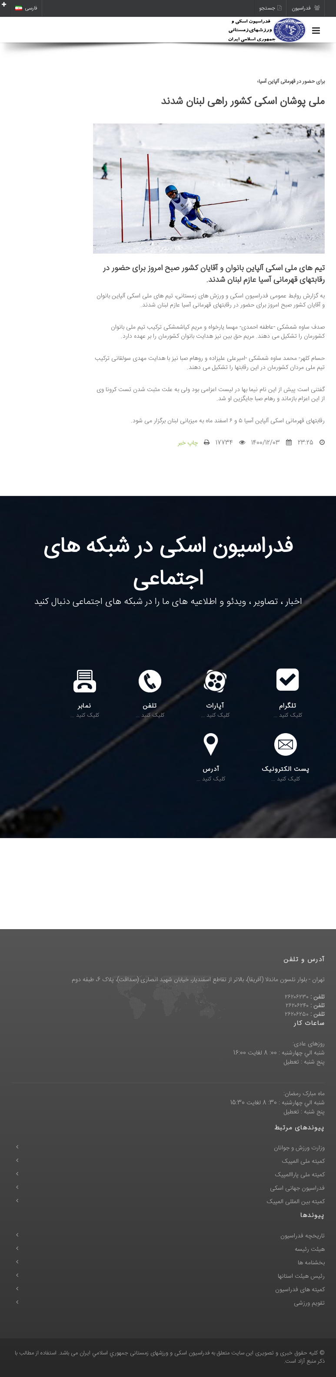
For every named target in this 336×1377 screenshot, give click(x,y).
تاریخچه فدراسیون (302, 1236)
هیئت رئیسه (310, 1249)
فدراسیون (306, 8)
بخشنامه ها (311, 1263)
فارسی (26, 8)
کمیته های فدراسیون (300, 1290)
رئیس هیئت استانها (301, 1276)
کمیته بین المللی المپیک (296, 1202)
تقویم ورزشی (309, 1303)
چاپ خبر (188, 443)
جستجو (270, 8)
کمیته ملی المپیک (303, 1161)
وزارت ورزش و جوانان (299, 1148)
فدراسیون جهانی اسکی (297, 1188)
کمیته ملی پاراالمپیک (300, 1175)
